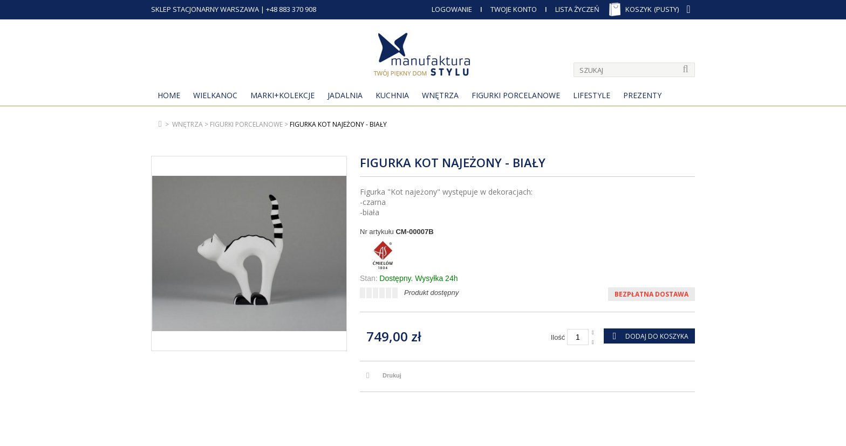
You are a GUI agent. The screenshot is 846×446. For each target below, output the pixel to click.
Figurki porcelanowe (516, 95)
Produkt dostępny (431, 292)
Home (169, 95)
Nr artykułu (377, 231)
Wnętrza (440, 95)
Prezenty (642, 95)
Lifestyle (591, 95)
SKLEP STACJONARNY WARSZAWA (205, 9)
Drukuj (392, 375)
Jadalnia (345, 95)
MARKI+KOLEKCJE (282, 95)
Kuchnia (392, 95)
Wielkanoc (215, 95)
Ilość (558, 337)
